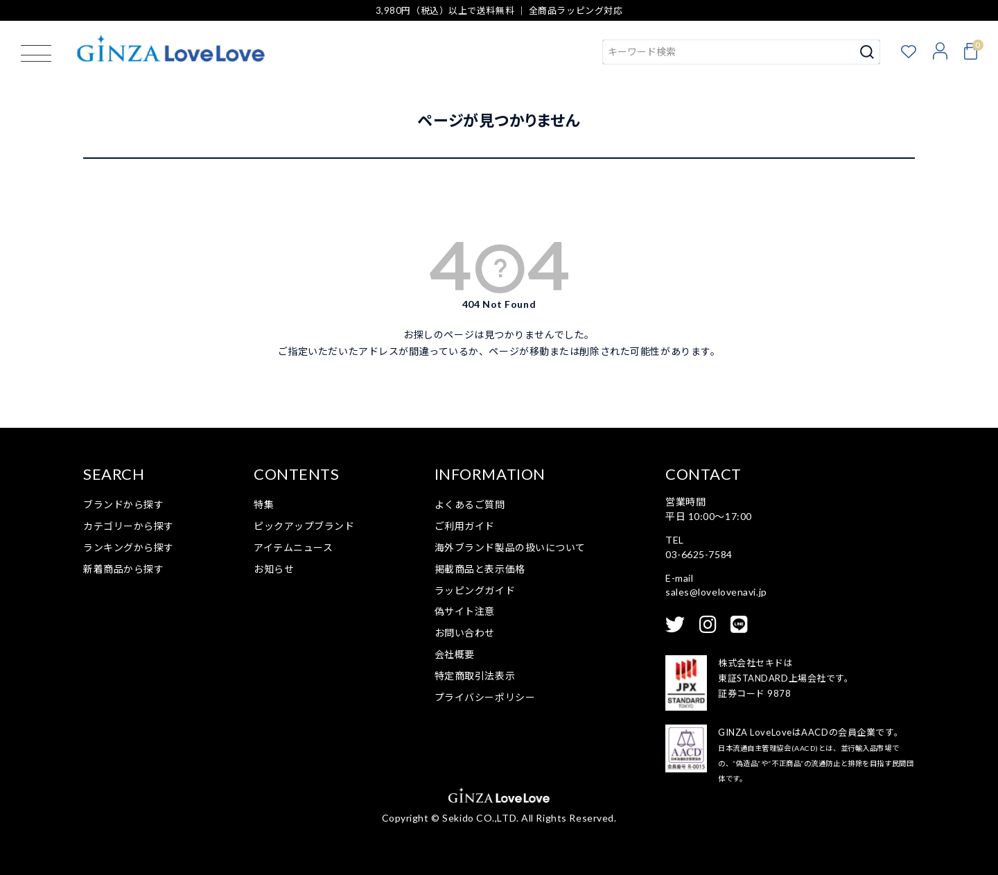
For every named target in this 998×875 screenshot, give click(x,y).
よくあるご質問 (470, 504)
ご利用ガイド (465, 526)
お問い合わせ (465, 633)
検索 (867, 52)
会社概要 (455, 654)
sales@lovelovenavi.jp (716, 592)
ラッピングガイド (475, 590)
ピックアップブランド (304, 526)
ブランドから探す (123, 504)
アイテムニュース (293, 547)
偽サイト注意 (465, 611)
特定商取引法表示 (475, 676)
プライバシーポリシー (485, 697)
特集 (264, 504)
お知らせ (274, 569)
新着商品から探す (123, 569)
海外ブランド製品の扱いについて (510, 547)
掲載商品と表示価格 (480, 569)
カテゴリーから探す (128, 526)
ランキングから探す (128, 547)
